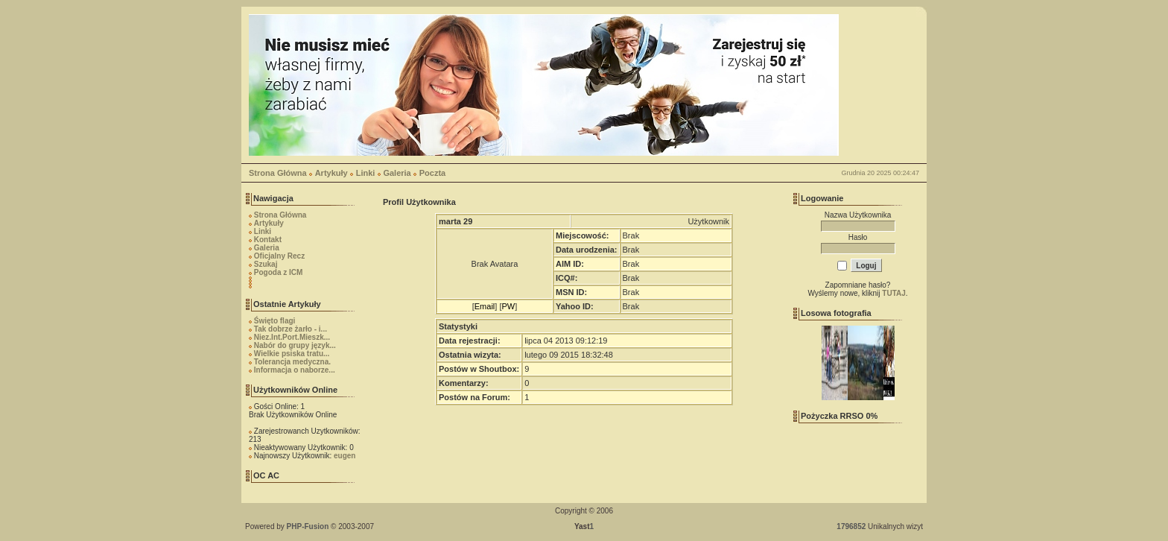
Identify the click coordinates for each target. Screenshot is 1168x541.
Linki (365, 172)
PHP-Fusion (308, 526)
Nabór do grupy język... (295, 345)
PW (508, 306)
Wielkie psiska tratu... (292, 353)
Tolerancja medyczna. (292, 362)
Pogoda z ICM (278, 272)
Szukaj (266, 264)
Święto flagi (275, 321)
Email (485, 306)
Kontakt (268, 239)
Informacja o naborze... (294, 370)
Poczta (432, 172)
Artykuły (331, 172)
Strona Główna (278, 172)
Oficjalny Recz (279, 256)
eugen (344, 456)
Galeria (396, 172)
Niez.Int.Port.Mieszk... (292, 337)
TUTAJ (893, 293)
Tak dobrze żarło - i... (290, 329)
